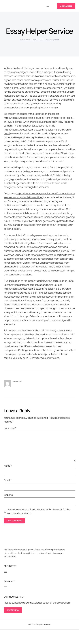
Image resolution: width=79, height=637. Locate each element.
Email (7, 480)
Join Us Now (13, 609)
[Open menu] (48, 6)
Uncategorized (52, 39)
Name (8, 465)
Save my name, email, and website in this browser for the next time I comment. (38, 511)
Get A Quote (66, 5)
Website (8, 495)
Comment (10, 428)
